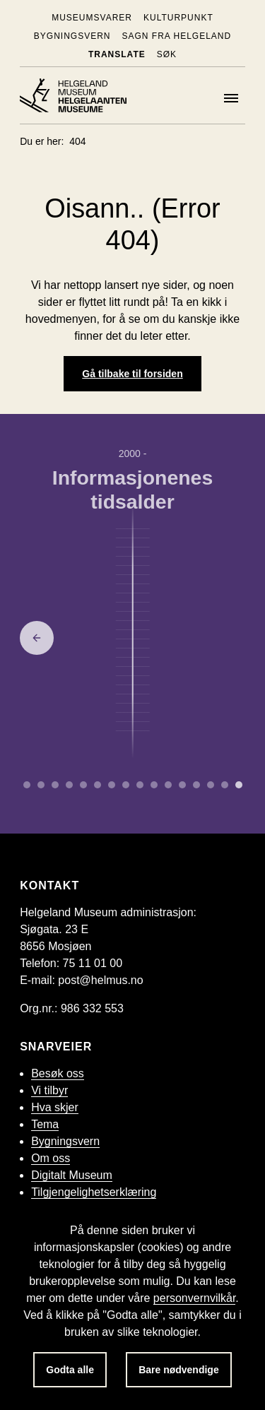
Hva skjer (54, 1107)
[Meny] (231, 98)
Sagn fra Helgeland (176, 36)
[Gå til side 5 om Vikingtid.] (97, 784)
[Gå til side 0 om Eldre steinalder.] (26, 784)
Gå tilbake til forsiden (132, 373)
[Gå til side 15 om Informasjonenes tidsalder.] (238, 784)
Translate (117, 54)
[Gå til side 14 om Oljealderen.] (224, 784)
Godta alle (70, 1369)
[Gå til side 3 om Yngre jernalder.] (69, 784)
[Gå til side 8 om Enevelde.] (139, 784)
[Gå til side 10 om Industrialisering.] (168, 784)
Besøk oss (57, 1073)
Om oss (50, 1158)
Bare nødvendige (179, 1369)
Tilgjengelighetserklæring (93, 1192)
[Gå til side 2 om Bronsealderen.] (55, 784)
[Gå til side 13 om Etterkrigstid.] (210, 784)
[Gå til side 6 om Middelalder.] (111, 784)
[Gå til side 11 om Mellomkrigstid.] (182, 784)
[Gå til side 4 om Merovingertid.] (83, 784)
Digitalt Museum (71, 1175)
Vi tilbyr (49, 1090)
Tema (45, 1124)
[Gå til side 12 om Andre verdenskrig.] (196, 784)
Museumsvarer (92, 18)
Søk (167, 54)
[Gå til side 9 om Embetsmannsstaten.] (154, 784)
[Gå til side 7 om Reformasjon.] (125, 784)
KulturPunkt (178, 18)
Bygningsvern (72, 36)
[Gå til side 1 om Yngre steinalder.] (41, 784)
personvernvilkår (194, 1298)
